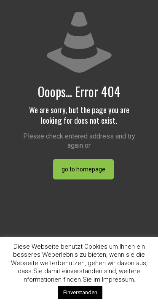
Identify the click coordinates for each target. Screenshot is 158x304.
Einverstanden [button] (80, 292)
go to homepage (83, 169)
